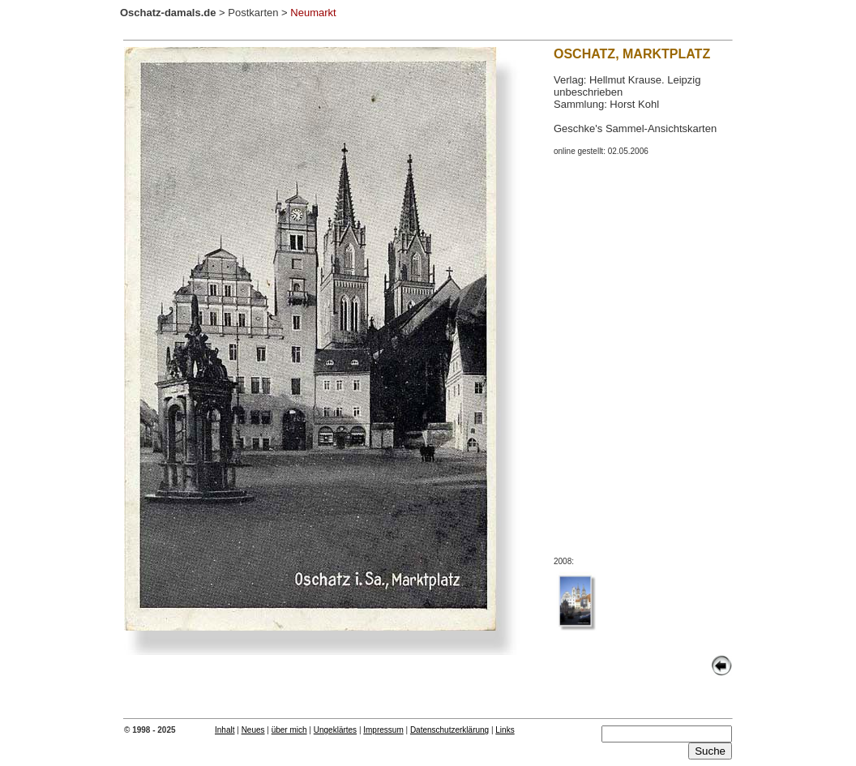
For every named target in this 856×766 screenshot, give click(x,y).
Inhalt (224, 729)
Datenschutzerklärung (449, 729)
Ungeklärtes (335, 729)
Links (504, 729)
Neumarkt (313, 12)
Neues (253, 729)
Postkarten (253, 12)
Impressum (383, 729)
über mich (289, 729)
